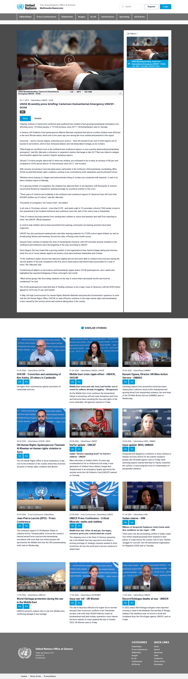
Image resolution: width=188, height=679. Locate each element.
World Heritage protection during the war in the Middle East (40, 600)
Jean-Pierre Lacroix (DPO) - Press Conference (36, 520)
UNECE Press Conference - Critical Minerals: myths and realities (89, 520)
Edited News (26, 17)
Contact (24, 676)
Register (151, 6)
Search (157, 650)
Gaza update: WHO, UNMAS (137, 444)
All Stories (139, 17)
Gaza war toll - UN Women (84, 598)
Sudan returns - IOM (133, 518)
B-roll (93, 17)
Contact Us (158, 658)
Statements (67, 17)
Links (156, 655)
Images (81, 17)
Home (156, 647)
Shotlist (37, 118)
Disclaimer (158, 664)
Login (165, 6)
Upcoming (124, 17)
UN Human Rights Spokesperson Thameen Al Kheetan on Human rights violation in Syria (41, 448)
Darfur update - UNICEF (83, 444)
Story (25, 118)
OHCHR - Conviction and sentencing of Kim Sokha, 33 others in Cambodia (39, 376)
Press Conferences (46, 17)
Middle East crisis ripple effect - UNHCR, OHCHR (92, 376)
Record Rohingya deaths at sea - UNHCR (145, 598)
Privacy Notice (50, 676)
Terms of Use (159, 661)
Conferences (107, 17)
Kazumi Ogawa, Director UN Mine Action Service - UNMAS (145, 376)
